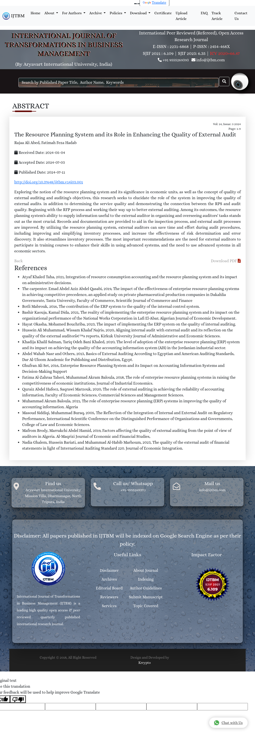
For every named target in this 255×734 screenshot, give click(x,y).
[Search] (118, 82)
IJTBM (13, 16)
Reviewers (109, 597)
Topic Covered (145, 606)
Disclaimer (109, 570)
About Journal (145, 570)
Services (109, 606)
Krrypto (144, 663)
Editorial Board (109, 588)
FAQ (204, 13)
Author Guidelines (146, 588)
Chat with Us (228, 722)
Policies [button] (116, 13)
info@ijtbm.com (210, 60)
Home (35, 13)
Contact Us (241, 16)
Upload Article (182, 16)
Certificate (163, 13)
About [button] (49, 13)
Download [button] (139, 13)
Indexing (146, 579)
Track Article (217, 16)
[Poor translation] (18, 699)
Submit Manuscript (146, 597)
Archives (109, 579)
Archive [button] (96, 13)
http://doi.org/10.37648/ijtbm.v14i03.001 (48, 182)
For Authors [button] (72, 13)
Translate (154, 2)
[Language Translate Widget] (137, 3)
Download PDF (226, 261)
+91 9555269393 (175, 60)
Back (18, 261)
